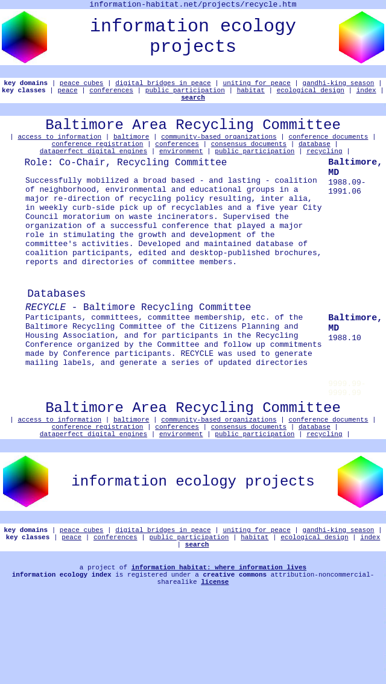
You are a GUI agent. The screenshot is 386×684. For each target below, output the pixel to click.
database (315, 157)
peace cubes (82, 85)
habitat (251, 95)
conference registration (98, 157)
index (366, 95)
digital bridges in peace (162, 85)
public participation (185, 95)
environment (181, 166)
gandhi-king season (339, 85)
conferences (111, 95)
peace (68, 95)
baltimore (131, 148)
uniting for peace (257, 85)
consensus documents (248, 157)
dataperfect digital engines (93, 166)
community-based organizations (218, 148)
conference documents (328, 148)
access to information (60, 148)
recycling (324, 166)
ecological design (310, 95)
